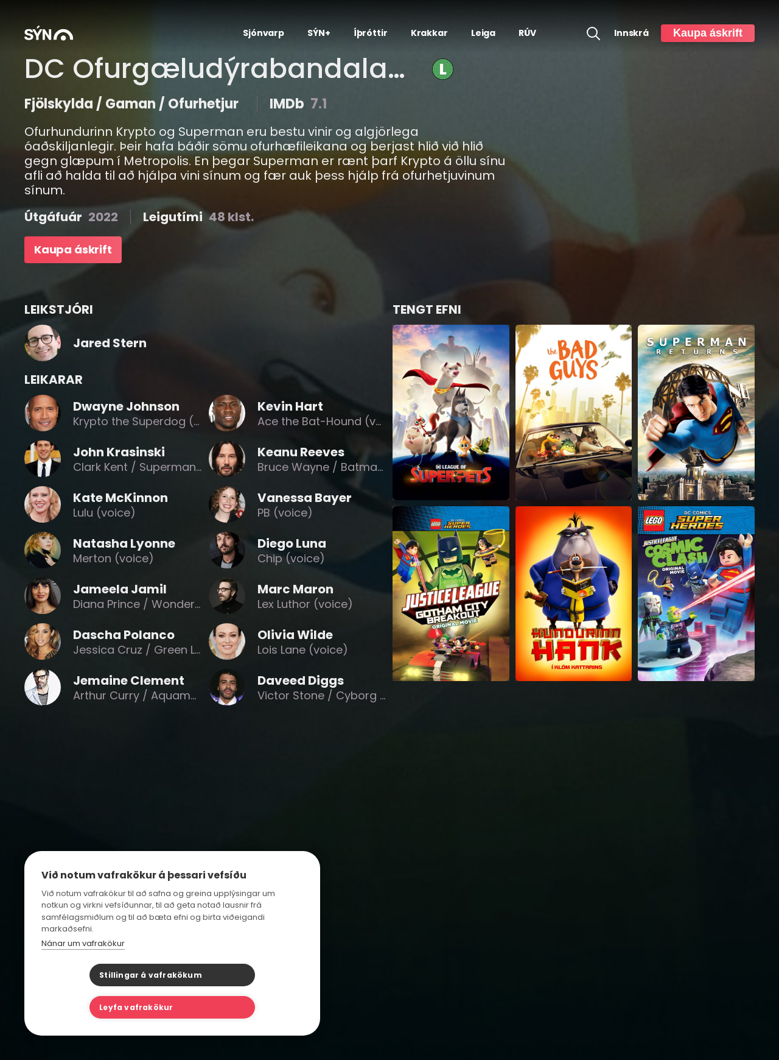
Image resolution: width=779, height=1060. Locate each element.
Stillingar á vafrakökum (102, 1007)
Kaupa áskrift (707, 33)
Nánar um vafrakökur (83, 975)
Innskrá (631, 33)
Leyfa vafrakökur (233, 1007)
